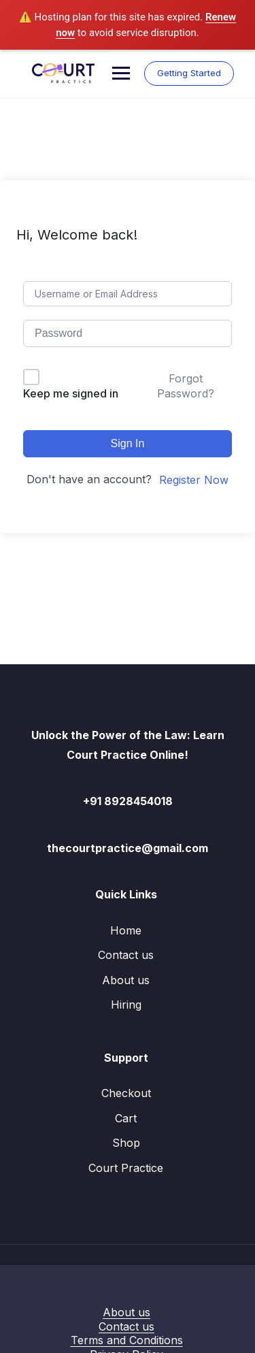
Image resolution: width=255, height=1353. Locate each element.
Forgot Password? (185, 386)
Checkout (126, 1093)
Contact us (126, 955)
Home (125, 930)
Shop (126, 1143)
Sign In (128, 443)
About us (126, 980)
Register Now (193, 480)
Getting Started (189, 72)
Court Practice (125, 1168)
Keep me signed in (70, 393)
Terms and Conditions (127, 1340)
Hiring (126, 1004)
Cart (126, 1118)
